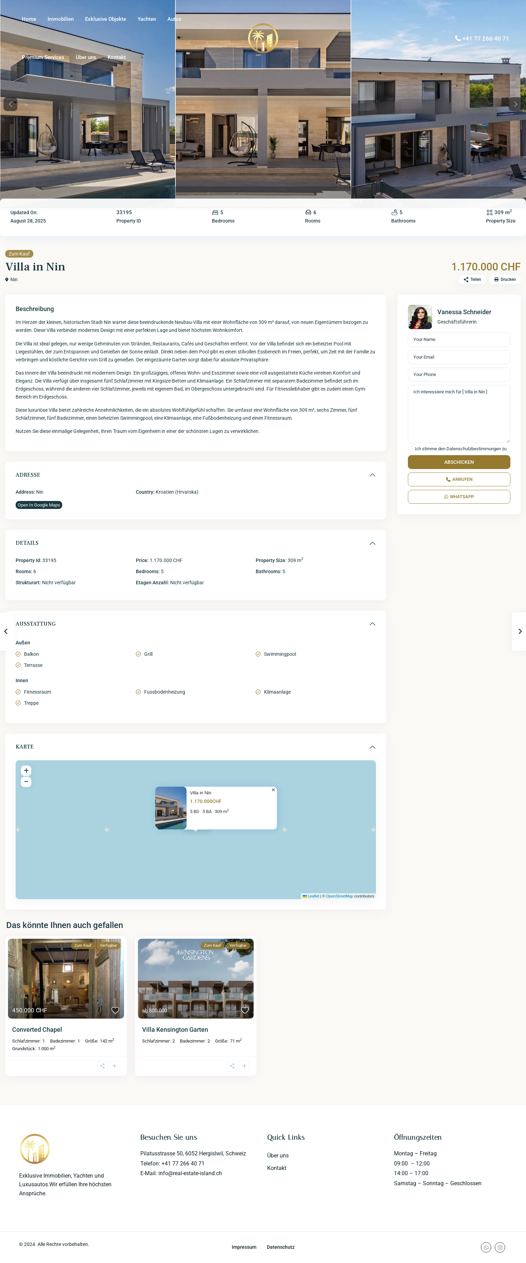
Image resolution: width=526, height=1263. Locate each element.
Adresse (28, 474)
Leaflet (311, 896)
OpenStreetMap (339, 896)
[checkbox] (410, 449)
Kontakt (117, 57)
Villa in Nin (200, 792)
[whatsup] (486, 1247)
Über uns (86, 57)
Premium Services (43, 57)
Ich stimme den (461, 448)
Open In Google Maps (39, 505)
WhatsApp (459, 496)
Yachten (147, 19)
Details (27, 543)
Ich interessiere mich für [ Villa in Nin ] (459, 414)
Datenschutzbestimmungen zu (476, 448)
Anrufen (459, 479)
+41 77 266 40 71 (485, 38)
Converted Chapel (37, 1029)
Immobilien (61, 19)
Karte (25, 746)
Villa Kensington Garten (175, 1029)
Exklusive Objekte (105, 19)
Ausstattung (36, 623)
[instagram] (500, 1247)
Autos (174, 19)
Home (29, 19)
